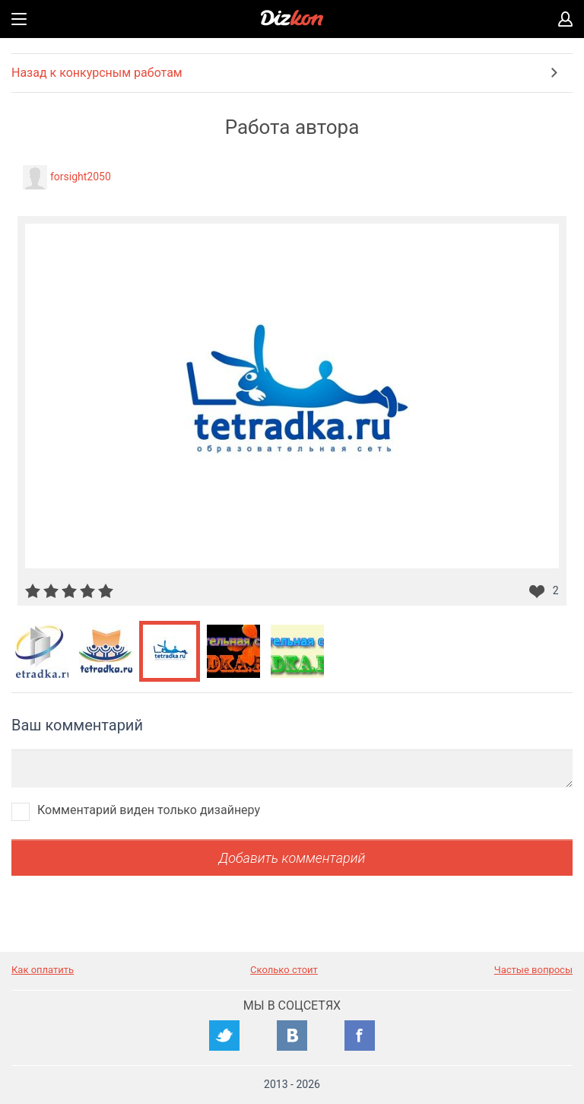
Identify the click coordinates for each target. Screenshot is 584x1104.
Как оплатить (42, 969)
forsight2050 (80, 176)
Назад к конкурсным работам (96, 72)
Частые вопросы (533, 969)
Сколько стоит (284, 969)
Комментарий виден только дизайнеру (148, 810)
